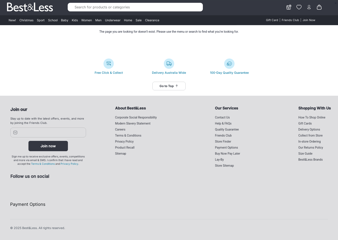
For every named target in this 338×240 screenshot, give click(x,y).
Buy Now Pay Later (227, 153)
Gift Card (272, 20)
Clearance (152, 20)
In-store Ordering (309, 141)
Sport (41, 20)
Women (86, 20)
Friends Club (290, 20)
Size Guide (305, 153)
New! (12, 20)
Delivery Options (309, 129)
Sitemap (120, 153)
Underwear (112, 20)
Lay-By (219, 159)
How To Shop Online (311, 117)
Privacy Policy (69, 163)
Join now (48, 146)
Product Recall (125, 147)
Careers (120, 129)
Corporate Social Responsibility (136, 117)
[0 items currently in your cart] (319, 6)
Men (98, 20)
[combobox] (135, 7)
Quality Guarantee (227, 129)
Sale (139, 20)
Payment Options (226, 147)
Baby (64, 20)
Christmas (26, 20)
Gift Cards (305, 123)
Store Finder (223, 141)
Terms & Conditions (43, 163)
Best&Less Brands (310, 159)
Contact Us (222, 117)
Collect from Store (310, 135)
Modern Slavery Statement (132, 123)
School (53, 20)
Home (128, 20)
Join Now (309, 20)
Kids (75, 20)
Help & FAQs (223, 123)
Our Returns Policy (310, 147)
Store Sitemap (224, 165)
